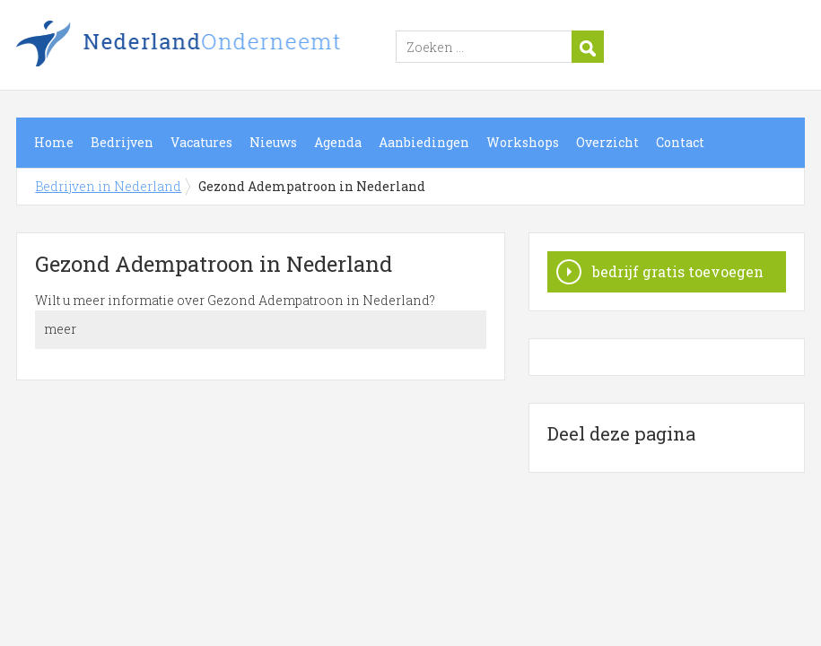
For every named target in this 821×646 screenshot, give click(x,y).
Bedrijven (122, 142)
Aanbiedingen (424, 142)
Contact (680, 142)
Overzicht (607, 142)
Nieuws (273, 142)
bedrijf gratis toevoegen (678, 271)
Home (54, 142)
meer (60, 328)
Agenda (338, 142)
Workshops (522, 142)
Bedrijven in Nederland (240, 47)
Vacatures (201, 142)
